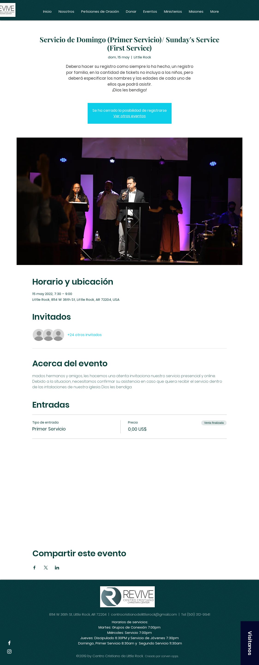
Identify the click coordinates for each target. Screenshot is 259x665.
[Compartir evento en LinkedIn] (57, 567)
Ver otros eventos (129, 116)
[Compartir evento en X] (46, 567)
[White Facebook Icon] (9, 643)
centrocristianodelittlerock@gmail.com (144, 614)
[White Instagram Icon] (9, 651)
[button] (250, 643)
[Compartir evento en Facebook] (34, 567)
